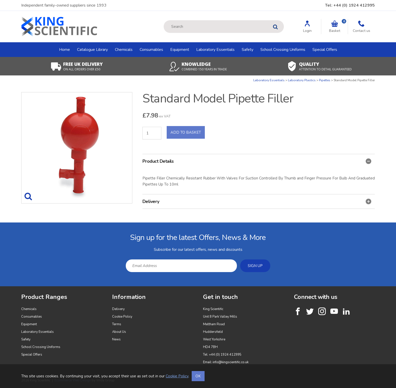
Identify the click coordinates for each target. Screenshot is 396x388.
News (116, 339)
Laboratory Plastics (302, 80)
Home (64, 49)
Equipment (179, 49)
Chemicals (124, 49)
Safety (247, 49)
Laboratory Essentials (215, 49)
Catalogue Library (92, 49)
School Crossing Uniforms (282, 49)
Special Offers (324, 49)
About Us (119, 332)
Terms (116, 324)
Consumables (151, 49)
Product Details (256, 161)
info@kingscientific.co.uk (231, 362)
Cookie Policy (122, 316)
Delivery (256, 201)
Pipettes (324, 80)
